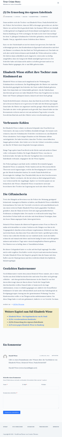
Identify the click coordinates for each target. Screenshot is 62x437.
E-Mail (24, 385)
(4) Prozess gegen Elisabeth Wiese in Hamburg (27, 325)
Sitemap (5, 426)
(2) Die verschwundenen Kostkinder (23, 319)
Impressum (56, 426)
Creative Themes (33, 434)
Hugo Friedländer (17, 426)
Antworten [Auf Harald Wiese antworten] (55, 355)
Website (43, 384)
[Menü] (58, 3)
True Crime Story (11, 1)
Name (5, 385)
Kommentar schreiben (10, 393)
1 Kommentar (44, 16)
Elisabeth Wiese (33, 16)
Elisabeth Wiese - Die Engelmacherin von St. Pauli (29, 316)
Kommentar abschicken (12, 412)
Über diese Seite (43, 426)
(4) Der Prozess (19, 304)
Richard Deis (31, 426)
